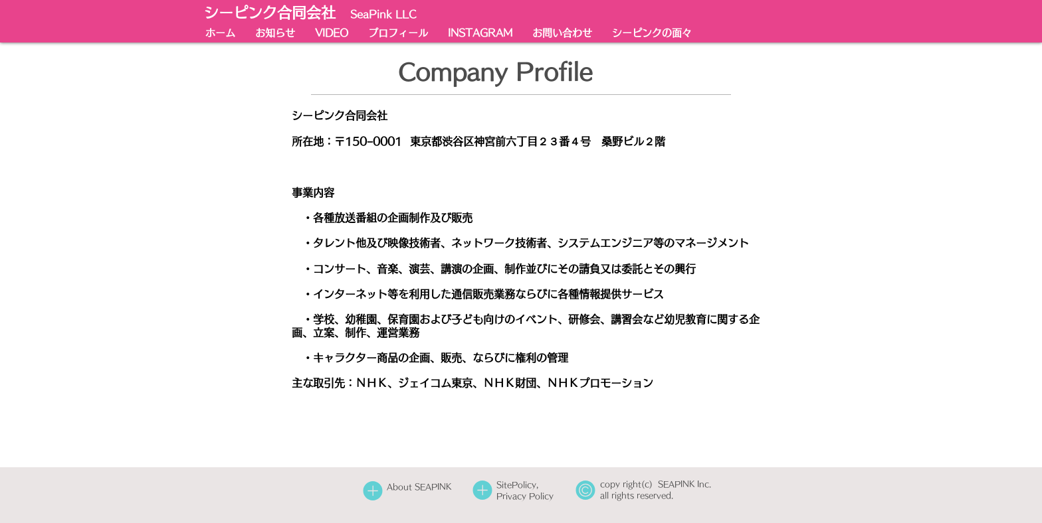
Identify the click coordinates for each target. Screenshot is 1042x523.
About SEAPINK (419, 486)
